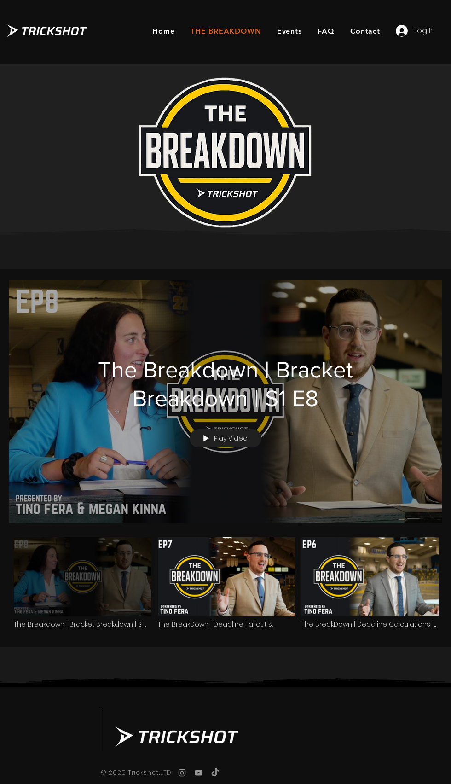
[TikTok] (215, 773)
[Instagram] (182, 773)
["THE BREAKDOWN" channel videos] (225, 585)
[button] (289, 31)
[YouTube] (198, 773)
